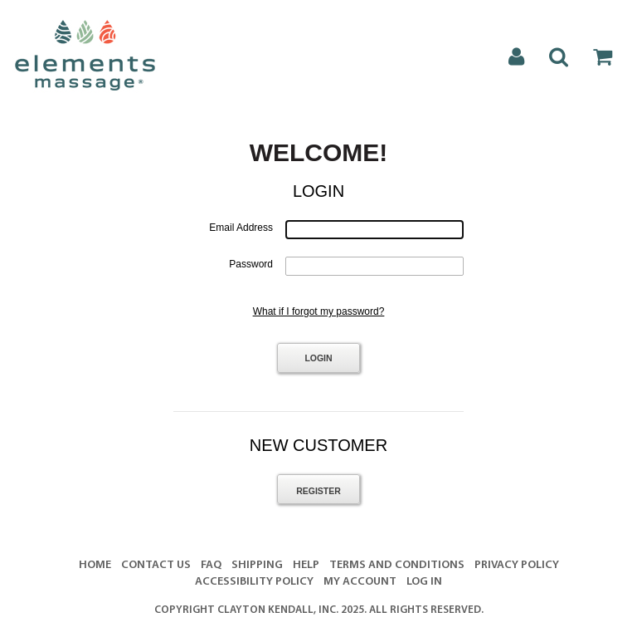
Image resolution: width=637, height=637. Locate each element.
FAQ (211, 565)
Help (306, 565)
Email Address (241, 227)
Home (95, 565)
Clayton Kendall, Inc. (277, 610)
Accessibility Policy (254, 582)
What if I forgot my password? (319, 311)
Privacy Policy (516, 565)
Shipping (257, 565)
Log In (424, 582)
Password (251, 264)
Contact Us (156, 565)
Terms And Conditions (396, 565)
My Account (359, 582)
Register (318, 491)
